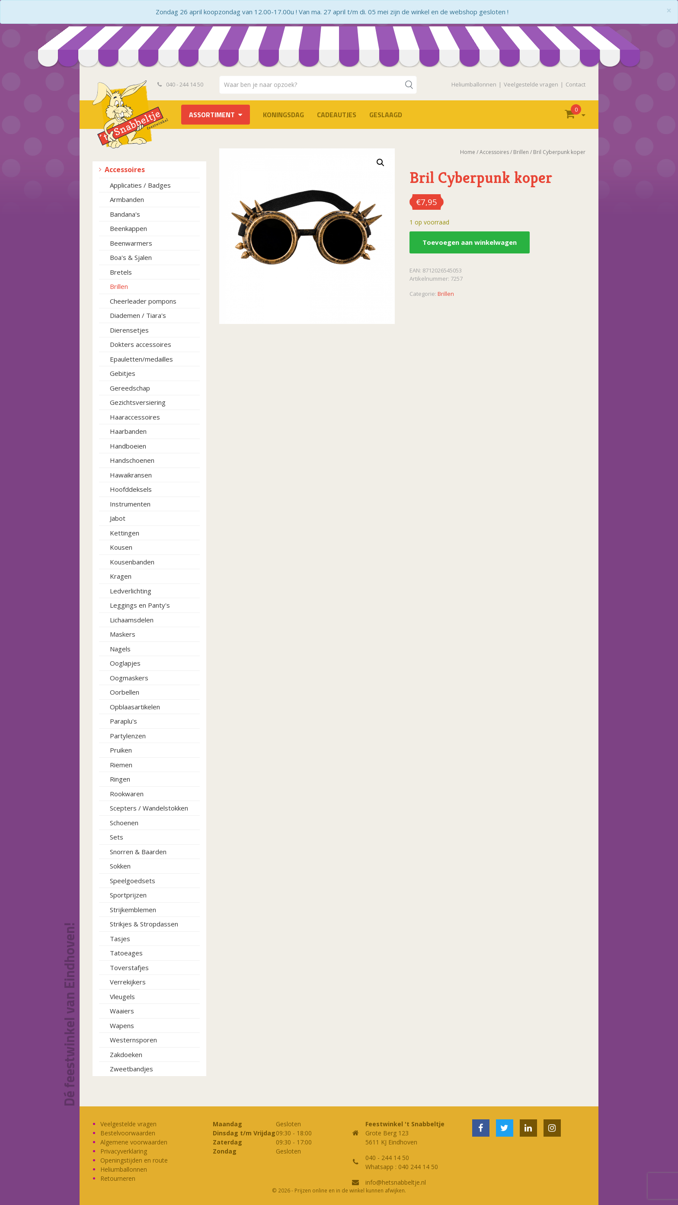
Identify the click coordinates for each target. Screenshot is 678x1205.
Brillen (119, 286)
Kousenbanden (132, 562)
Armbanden (127, 199)
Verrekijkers (128, 981)
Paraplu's (123, 721)
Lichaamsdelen (132, 619)
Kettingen (124, 533)
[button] (380, 162)
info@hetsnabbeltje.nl (395, 1182)
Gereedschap (130, 388)
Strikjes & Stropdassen (144, 924)
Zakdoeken (126, 1054)
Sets (116, 837)
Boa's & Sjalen (131, 257)
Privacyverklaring (123, 1151)
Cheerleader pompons (143, 301)
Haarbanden (128, 431)
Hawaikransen (131, 475)
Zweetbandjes (131, 1068)
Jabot (117, 518)
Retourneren (117, 1178)
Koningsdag (283, 114)
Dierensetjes (129, 330)
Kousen (121, 547)
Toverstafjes (129, 967)
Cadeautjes (336, 114)
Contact (575, 84)
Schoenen (124, 822)
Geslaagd (385, 114)
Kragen (120, 576)
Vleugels (122, 996)
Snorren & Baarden (138, 851)
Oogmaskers (129, 677)
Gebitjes (122, 373)
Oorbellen (124, 692)
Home (467, 152)
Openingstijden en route (134, 1160)
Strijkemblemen (133, 909)
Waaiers (122, 1010)
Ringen (120, 779)
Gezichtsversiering (138, 402)
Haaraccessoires (135, 417)
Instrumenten (130, 504)
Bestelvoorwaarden (127, 1133)
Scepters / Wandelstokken (149, 808)
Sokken (120, 866)
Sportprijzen (128, 895)
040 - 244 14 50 (180, 84)
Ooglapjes (125, 663)
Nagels (120, 648)
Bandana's (125, 214)
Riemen (121, 764)
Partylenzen (128, 735)
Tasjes (120, 938)
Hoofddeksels (131, 489)
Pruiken (121, 750)
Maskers (122, 634)
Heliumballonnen (473, 84)
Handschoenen (132, 460)
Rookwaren (127, 793)
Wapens (122, 1025)
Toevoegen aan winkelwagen (469, 242)
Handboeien (128, 446)
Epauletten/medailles (141, 359)
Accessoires (125, 169)
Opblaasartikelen (135, 706)
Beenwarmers (131, 243)
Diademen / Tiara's (138, 315)
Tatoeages (126, 953)
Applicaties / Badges (140, 185)
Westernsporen (133, 1039)
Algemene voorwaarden (133, 1142)
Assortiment (212, 114)
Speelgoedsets (132, 880)
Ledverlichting (130, 590)
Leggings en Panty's (140, 605)
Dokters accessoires (140, 344)
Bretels (121, 272)
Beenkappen (128, 228)
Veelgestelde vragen (531, 84)
